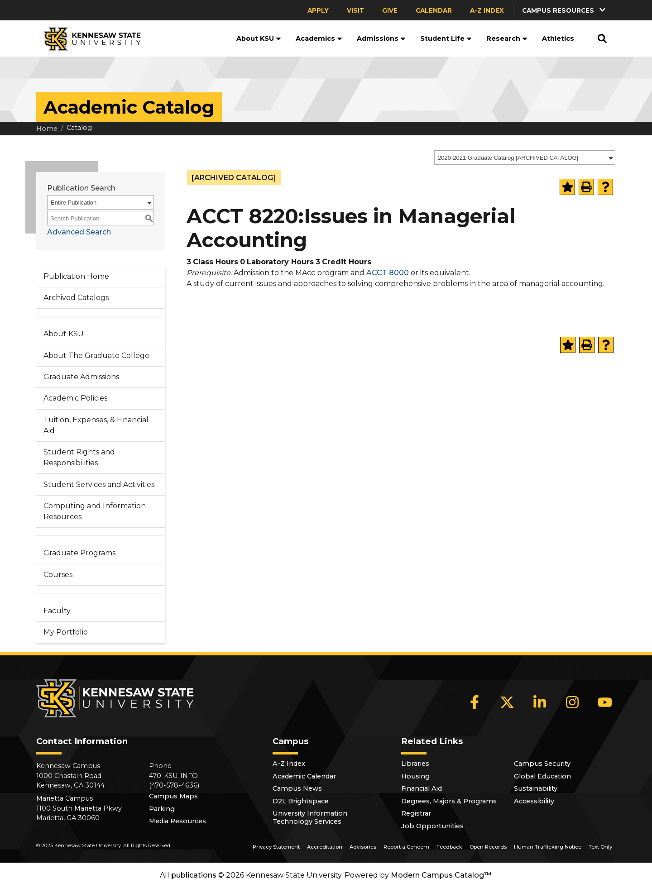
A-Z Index (487, 10)
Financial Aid (421, 788)
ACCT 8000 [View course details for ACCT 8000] (387, 272)
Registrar (416, 813)
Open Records (488, 847)
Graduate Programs (79, 553)
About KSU (258, 38)
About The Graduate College (96, 355)
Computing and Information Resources (94, 511)
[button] (564, 10)
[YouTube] (605, 702)
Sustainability (535, 788)
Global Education (542, 776)
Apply (318, 10)
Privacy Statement (276, 847)
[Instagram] (572, 702)
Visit (355, 10)
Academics (319, 38)
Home (47, 128)
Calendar (434, 10)
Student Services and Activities (98, 484)
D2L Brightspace (301, 801)
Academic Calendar (304, 776)
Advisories (363, 847)
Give (390, 10)
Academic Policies (75, 398)
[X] (507, 702)
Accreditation (324, 847)
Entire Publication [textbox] (73, 202)
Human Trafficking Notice (547, 847)
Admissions (381, 38)
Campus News (297, 788)
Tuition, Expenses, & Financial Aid (96, 425)
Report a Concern (406, 847)
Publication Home (76, 276)
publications (193, 875)
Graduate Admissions (81, 376)
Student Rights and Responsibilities (79, 457)
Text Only (600, 847)
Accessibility (534, 801)
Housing (415, 776)
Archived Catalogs (76, 297)
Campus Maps (173, 796)
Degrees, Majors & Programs (449, 801)
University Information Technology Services (310, 817)
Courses (57, 574)
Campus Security (542, 763)
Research (506, 38)
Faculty (57, 610)
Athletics (558, 38)
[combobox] (524, 157)
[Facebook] (474, 702)
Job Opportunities (432, 826)
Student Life (446, 38)
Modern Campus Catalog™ (441, 875)
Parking (162, 809)
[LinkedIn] (540, 702)
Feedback (449, 847)
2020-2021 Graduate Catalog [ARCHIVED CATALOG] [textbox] (508, 157)
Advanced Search (79, 232)
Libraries (415, 763)
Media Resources (177, 821)
